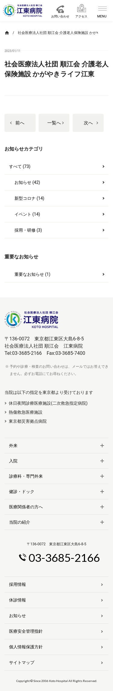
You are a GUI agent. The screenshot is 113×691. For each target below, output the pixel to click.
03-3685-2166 (64, 557)
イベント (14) (27, 214)
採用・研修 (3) (28, 230)
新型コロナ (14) (29, 198)
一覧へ (54, 123)
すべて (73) (19, 166)
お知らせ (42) (27, 182)
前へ (19, 123)
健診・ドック (21, 491)
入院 (13, 461)
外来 (13, 445)
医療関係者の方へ (26, 507)
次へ (88, 123)
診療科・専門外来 (26, 476)
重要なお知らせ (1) (32, 274)
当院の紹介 (19, 522)
